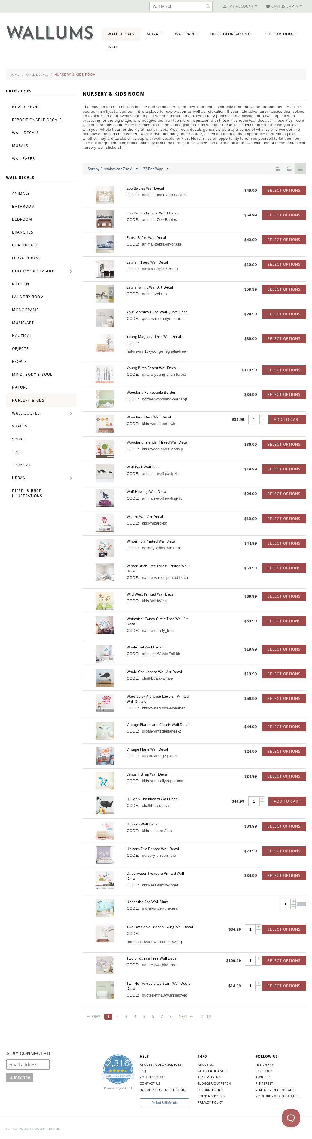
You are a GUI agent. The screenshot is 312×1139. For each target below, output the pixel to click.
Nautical (22, 335)
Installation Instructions (163, 1090)
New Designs (26, 106)
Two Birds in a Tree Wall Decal (152, 958)
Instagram (265, 1064)
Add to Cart (287, 419)
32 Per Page (156, 169)
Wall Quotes (26, 413)
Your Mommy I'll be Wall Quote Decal (157, 311)
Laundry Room (28, 296)
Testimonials (209, 1077)
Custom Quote (281, 34)
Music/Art (23, 322)
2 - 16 (206, 1016)
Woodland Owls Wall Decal (149, 417)
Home (15, 74)
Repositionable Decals (37, 119)
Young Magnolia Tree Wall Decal (154, 336)
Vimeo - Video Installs (275, 1090)
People (19, 361)
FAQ (143, 1071)
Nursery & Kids (28, 400)
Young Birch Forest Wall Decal (152, 367)
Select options (284, 190)
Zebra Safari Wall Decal (146, 237)
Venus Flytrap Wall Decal (147, 774)
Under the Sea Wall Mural (148, 901)
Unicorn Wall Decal (142, 824)
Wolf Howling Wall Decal (147, 491)
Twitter (263, 1077)
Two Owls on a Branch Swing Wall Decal (160, 926)
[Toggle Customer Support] (291, 1118)
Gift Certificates (212, 1071)
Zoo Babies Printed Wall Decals (153, 213)
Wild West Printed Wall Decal (151, 594)
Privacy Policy (210, 1102)
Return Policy (210, 1090)
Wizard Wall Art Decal (145, 516)
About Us (206, 1064)
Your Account (152, 1077)
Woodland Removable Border (151, 392)
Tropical (21, 464)
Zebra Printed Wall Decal (147, 262)
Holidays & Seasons (34, 271)
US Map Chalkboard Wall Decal (153, 798)
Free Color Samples (231, 34)
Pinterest (264, 1083)
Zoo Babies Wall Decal (145, 188)
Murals (155, 34)
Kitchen (20, 283)
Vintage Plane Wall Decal (147, 749)
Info (112, 47)
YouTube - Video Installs (277, 1096)
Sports (19, 439)
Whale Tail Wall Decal (145, 647)
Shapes (19, 426)
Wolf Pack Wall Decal (144, 467)
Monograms (25, 309)
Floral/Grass (26, 258)
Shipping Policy (211, 1096)
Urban (19, 477)
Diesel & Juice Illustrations (27, 493)
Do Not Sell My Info (165, 1102)
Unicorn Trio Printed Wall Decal (153, 848)
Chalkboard (25, 245)
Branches (22, 232)
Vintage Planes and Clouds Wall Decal (158, 724)
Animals (21, 193)
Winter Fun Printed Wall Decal (151, 541)
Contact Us (150, 1083)
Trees (18, 452)
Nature (20, 387)
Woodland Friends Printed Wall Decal (157, 442)
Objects (20, 348)
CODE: (133, 195)
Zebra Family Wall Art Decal (150, 287)
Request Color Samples (160, 1064)
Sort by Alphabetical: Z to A (113, 169)
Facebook (264, 1071)
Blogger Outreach (214, 1083)
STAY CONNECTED (28, 1053)
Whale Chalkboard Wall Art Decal (154, 671)
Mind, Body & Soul (32, 374)
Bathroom (23, 206)
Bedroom (22, 219)
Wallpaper (186, 34)
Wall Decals (121, 34)
